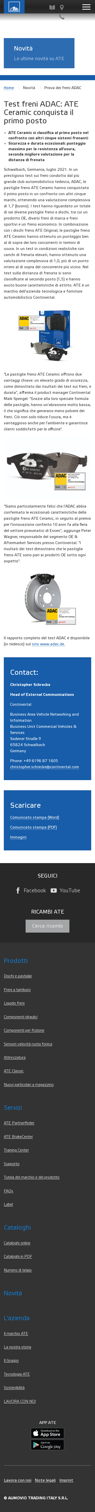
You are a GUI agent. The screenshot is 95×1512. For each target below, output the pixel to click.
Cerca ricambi (47, 926)
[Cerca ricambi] (52, 8)
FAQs (8, 1191)
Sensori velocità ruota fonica (28, 1044)
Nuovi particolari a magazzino (29, 1085)
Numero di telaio (18, 1270)
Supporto (12, 1164)
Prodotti (16, 960)
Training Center (16, 1150)
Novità (13, 1293)
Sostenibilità (14, 1388)
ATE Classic (14, 1071)
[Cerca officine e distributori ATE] (62, 8)
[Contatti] (62, 17)
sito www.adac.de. (48, 644)
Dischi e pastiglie (18, 976)
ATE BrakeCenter (18, 1137)
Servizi (13, 1107)
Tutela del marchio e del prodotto (32, 1177)
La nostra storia (17, 1347)
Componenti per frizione (24, 1030)
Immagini (18, 837)
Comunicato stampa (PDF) (33, 827)
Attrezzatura (15, 1057)
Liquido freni (14, 1003)
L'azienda (17, 1318)
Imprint (66, 1480)
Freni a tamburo (17, 990)
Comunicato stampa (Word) (34, 817)
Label (8, 1204)
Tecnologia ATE (17, 1374)
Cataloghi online (17, 1243)
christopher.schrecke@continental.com (44, 767)
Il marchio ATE (16, 1334)
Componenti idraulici (20, 1017)
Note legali (45, 1480)
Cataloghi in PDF (18, 1256)
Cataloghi (17, 1227)
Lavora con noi (17, 1480)
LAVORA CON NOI (20, 1401)
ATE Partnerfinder (19, 1123)
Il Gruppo (11, 1360)
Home (9, 88)
